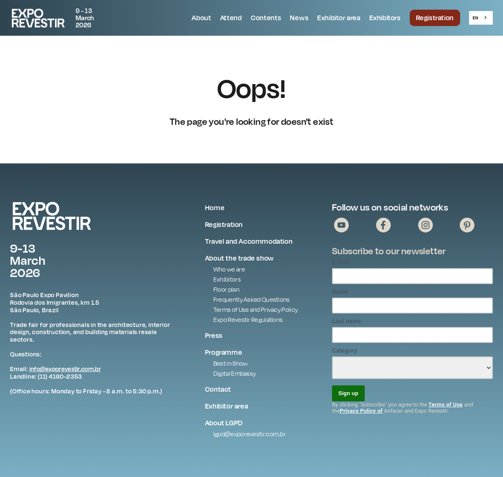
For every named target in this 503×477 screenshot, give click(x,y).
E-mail (341, 262)
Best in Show (230, 363)
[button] (201, 18)
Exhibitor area (338, 17)
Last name (346, 321)
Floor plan (226, 289)
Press (214, 335)
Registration (435, 17)
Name (340, 291)
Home (214, 207)
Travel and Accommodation (248, 241)
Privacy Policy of (361, 411)
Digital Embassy (234, 373)
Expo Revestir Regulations (248, 319)
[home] (58, 17)
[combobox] (481, 17)
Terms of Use (446, 404)
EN (475, 17)
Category (345, 350)
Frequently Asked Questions (251, 299)
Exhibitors (385, 17)
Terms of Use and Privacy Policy (255, 309)
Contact (218, 389)
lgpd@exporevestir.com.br (249, 433)
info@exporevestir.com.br (65, 368)
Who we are (229, 269)
